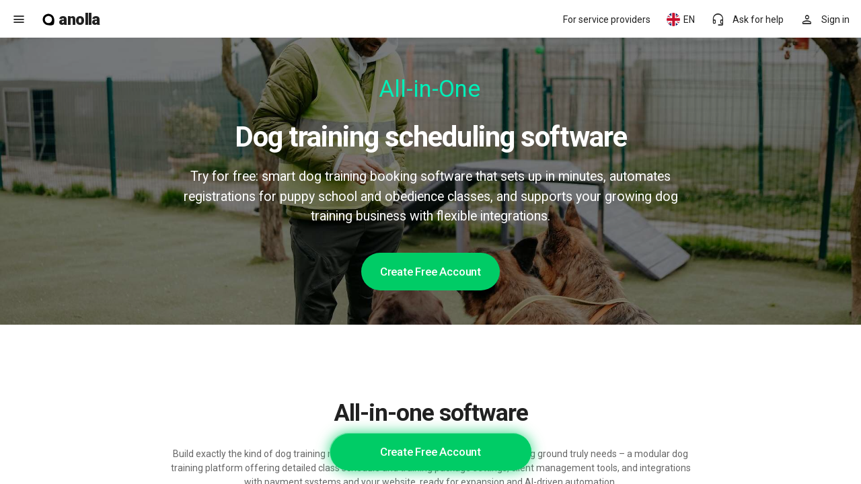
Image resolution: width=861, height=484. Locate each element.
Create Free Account (430, 271)
